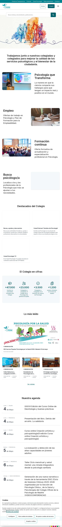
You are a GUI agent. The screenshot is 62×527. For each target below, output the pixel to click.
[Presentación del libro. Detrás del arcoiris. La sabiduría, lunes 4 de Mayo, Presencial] (31, 420)
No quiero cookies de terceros (45, 516)
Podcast (29, 1)
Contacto (57, 1)
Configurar (11, 516)
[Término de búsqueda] (28, 15)
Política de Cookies (12, 511)
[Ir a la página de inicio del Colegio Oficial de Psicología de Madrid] (6, 6)
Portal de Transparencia (18, 1)
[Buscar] (53, 15)
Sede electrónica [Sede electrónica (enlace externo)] (48, 1)
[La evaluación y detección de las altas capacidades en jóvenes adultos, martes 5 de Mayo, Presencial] (31, 450)
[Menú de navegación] (58, 6)
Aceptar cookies (31, 521)
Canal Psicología (37, 1)
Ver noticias (31, 384)
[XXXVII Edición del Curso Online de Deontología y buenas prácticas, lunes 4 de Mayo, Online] (31, 408)
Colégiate (51, 6)
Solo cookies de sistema (25, 516)
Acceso (43, 6)
